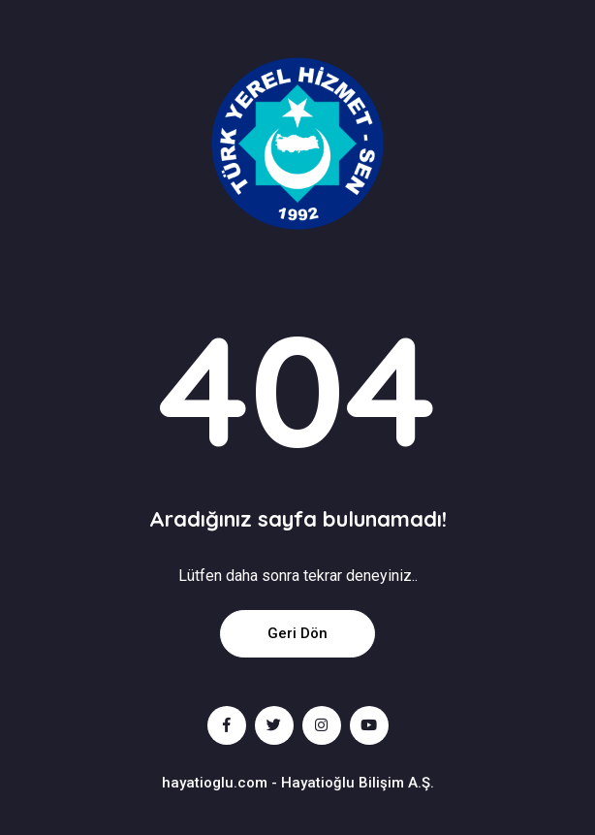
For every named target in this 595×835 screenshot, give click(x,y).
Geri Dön (297, 633)
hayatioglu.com (214, 782)
